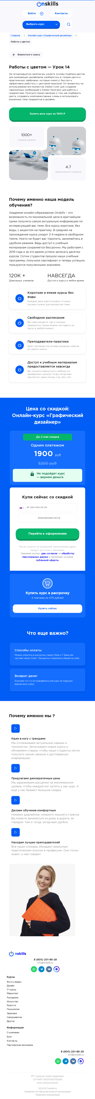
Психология (13, 1009)
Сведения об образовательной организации (47, 1092)
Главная (15, 36)
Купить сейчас (47, 608)
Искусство (12, 1002)
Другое (11, 1021)
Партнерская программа (20, 1045)
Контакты (61, 13)
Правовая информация (47, 1095)
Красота (11, 1005)
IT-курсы (11, 990)
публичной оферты (47, 560)
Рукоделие (12, 998)
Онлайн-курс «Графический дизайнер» (50, 36)
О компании (13, 1033)
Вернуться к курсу (26, 55)
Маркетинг (12, 993)
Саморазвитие (14, 1017)
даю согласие (49, 554)
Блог (9, 1037)
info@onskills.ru (45, 963)
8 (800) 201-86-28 (45, 960)
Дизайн (10, 986)
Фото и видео (14, 982)
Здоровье (12, 1013)
